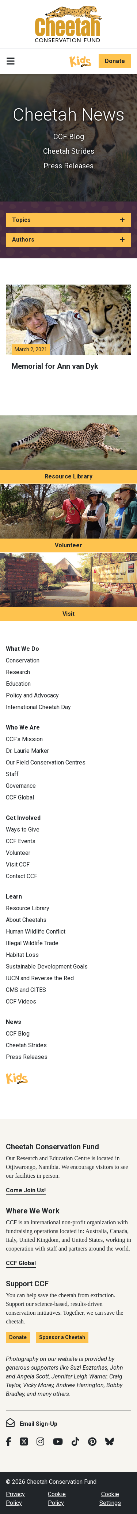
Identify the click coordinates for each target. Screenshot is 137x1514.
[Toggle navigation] (10, 61)
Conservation (22, 660)
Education (18, 683)
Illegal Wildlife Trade (32, 943)
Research (18, 672)
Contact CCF (21, 876)
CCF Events (20, 841)
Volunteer (68, 545)
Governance (21, 785)
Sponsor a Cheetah (62, 1337)
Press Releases (68, 165)
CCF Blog (68, 136)
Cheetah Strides (68, 151)
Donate (115, 61)
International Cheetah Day (38, 707)
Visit (68, 613)
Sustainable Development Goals (47, 966)
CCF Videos (21, 1001)
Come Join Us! (26, 1190)
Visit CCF (18, 864)
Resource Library (68, 476)
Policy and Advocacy (32, 695)
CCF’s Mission (24, 739)
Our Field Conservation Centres (45, 762)
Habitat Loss (22, 954)
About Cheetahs (26, 919)
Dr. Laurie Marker (27, 750)
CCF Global (20, 797)
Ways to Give (22, 829)
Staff (12, 774)
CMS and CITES (26, 989)
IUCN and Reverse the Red (40, 978)
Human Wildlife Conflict (35, 931)
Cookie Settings (110, 1498)
